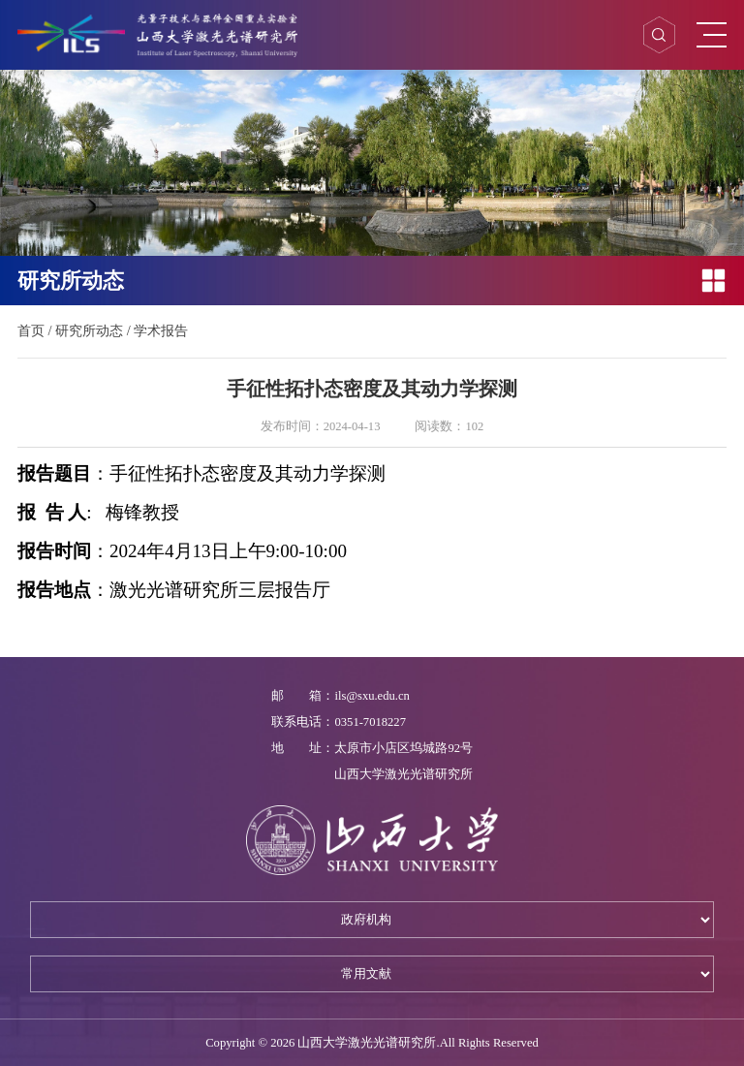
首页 (31, 330)
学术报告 (161, 330)
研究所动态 (89, 330)
